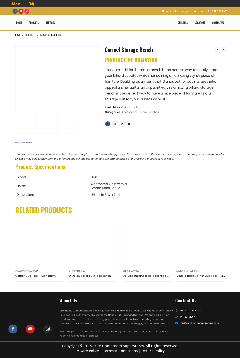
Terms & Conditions (120, 350)
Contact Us (218, 23)
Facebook (108, 124)
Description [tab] (23, 142)
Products (34, 23)
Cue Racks (33, 271)
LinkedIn (122, 124)
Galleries (183, 23)
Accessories (130, 112)
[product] (39, 242)
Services (50, 23)
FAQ (31, 3)
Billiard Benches (149, 112)
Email (129, 124)
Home (19, 23)
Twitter (115, 124)
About (16, 3)
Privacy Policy (87, 350)
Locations (200, 23)
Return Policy (153, 350)
